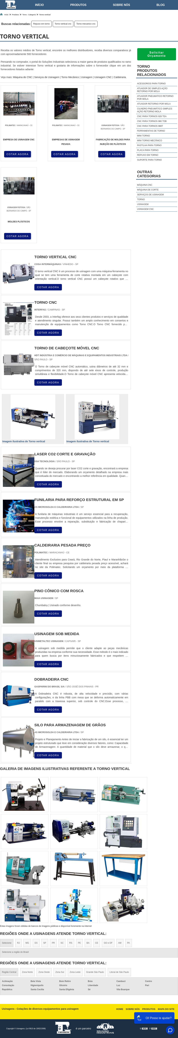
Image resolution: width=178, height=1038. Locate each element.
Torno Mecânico (70, 77)
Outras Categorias (149, 174)
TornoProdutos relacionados (151, 70)
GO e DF (108, 943)
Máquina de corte (148, 190)
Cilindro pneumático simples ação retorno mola (154, 110)
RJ (18, 943)
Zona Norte (27, 972)
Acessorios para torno (151, 83)
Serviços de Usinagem (46, 77)
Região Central (9, 972)
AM (119, 943)
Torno (141, 199)
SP (44, 943)
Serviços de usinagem (150, 194)
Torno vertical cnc (63, 24)
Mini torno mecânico (149, 140)
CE (96, 943)
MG (27, 943)
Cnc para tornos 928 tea (152, 116)
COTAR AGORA (17, 154)
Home (119, 1009)
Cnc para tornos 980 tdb (152, 121)
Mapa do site (166, 1009)
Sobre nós (121, 4)
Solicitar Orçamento (156, 54)
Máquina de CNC (22, 77)
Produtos (78, 4)
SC (62, 943)
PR (53, 943)
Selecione (6, 943)
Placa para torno (147, 150)
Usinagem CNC (103, 77)
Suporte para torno (149, 160)
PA (128, 943)
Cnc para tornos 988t (150, 126)
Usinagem (86, 77)
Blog (161, 4)
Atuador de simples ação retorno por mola (152, 90)
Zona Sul (59, 972)
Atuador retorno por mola (154, 104)
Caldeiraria (120, 77)
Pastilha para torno (149, 145)
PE (79, 943)
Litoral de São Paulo (119, 972)
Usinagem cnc (145, 209)
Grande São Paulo (95, 972)
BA (88, 943)
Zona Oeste (44, 972)
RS (70, 943)
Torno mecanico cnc (86, 24)
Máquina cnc (144, 185)
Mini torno (143, 135)
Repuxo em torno (41, 24)
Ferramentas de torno (151, 131)
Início (39, 4)
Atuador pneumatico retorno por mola (155, 97)
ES (36, 943)
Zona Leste (75, 972)
